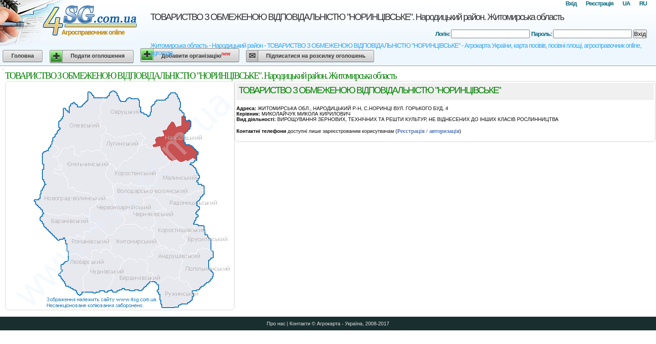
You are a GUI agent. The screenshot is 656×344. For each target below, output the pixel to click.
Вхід (570, 3)
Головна (22, 56)
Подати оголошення (98, 56)
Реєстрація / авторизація (428, 130)
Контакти (299, 323)
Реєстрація (600, 3)
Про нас (276, 323)
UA (626, 3)
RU (643, 3)
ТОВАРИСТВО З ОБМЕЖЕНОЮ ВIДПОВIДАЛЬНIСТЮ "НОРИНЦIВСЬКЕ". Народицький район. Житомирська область (357, 17)
